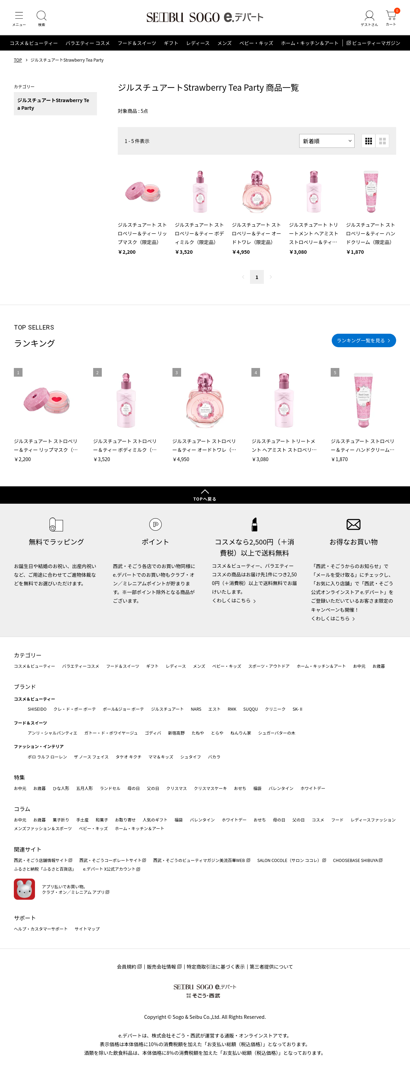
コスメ (318, 820)
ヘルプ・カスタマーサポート (41, 929)
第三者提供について (271, 966)
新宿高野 (176, 733)
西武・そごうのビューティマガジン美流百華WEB (199, 860)
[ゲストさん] (369, 18)
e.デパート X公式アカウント (109, 869)
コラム (22, 809)
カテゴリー (28, 655)
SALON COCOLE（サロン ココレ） (289, 860)
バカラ (214, 757)
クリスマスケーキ (210, 788)
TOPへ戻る (205, 499)
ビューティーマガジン (376, 42)
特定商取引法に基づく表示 (216, 966)
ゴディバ (153, 733)
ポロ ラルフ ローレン (47, 757)
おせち (240, 788)
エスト (214, 709)
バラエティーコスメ (80, 666)
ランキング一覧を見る (361, 340)
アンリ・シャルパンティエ (52, 733)
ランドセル (110, 788)
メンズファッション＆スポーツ (43, 828)
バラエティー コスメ (87, 42)
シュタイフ (190, 757)
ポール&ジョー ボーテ (123, 709)
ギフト (171, 42)
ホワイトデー (312, 788)
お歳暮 (378, 666)
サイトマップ (87, 929)
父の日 (153, 788)
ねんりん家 (240, 733)
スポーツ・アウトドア (269, 666)
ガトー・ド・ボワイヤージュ (111, 733)
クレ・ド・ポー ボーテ (74, 709)
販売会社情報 (161, 966)
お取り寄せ (125, 820)
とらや (217, 733)
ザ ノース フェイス (91, 757)
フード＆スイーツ (136, 42)
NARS (196, 709)
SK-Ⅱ (298, 709)
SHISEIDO (37, 709)
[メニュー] (19, 18)
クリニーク (275, 709)
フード (337, 820)
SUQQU (250, 709)
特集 (19, 777)
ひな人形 (61, 788)
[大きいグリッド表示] (382, 141)
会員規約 (126, 966)
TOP (18, 59)
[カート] (391, 18)
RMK (232, 709)
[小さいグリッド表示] (368, 141)
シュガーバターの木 (276, 733)
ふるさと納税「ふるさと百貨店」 (45, 869)
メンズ (224, 42)
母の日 (133, 788)
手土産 (82, 820)
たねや (197, 733)
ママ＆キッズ (161, 757)
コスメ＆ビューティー (34, 42)
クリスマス (176, 788)
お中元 (359, 666)
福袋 (257, 788)
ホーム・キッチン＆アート (310, 42)
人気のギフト (155, 820)
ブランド (25, 686)
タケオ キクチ (129, 757)
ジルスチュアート (167, 709)
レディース (198, 42)
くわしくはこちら (231, 600)
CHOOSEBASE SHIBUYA (355, 860)
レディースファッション (373, 820)
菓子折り (61, 820)
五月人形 (84, 788)
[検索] (41, 18)
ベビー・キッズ (256, 42)
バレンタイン (280, 788)
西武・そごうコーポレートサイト (110, 860)
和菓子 (102, 820)
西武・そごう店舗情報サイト (41, 860)
